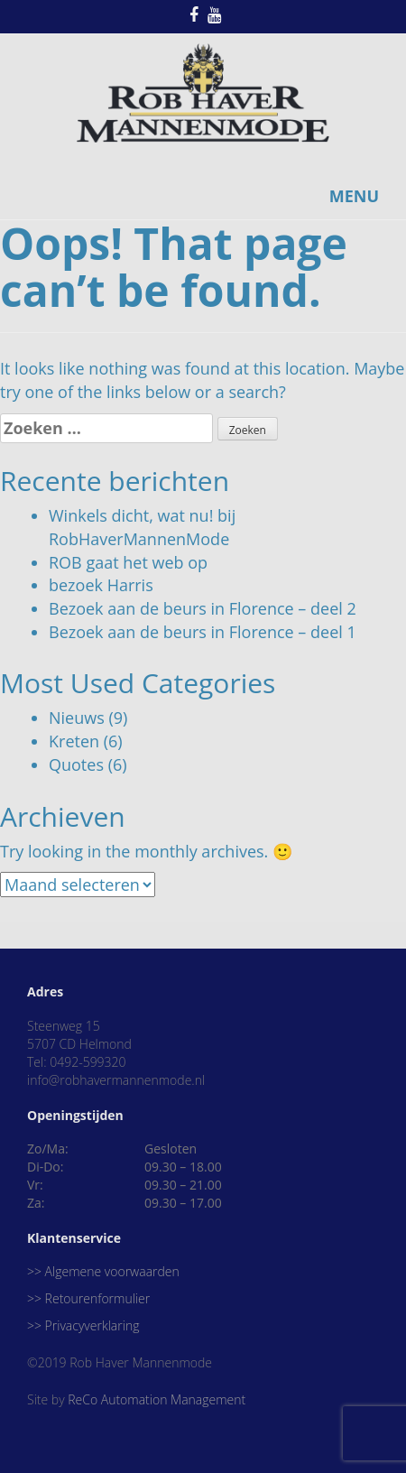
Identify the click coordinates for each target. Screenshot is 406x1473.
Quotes (76, 764)
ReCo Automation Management (156, 1399)
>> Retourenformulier (88, 1298)
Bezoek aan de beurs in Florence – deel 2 (202, 608)
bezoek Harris (101, 585)
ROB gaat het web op (128, 562)
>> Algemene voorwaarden (103, 1271)
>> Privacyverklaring (83, 1325)
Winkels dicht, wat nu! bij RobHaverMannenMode (142, 527)
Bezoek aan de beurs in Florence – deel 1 (202, 632)
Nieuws (77, 717)
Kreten (74, 741)
